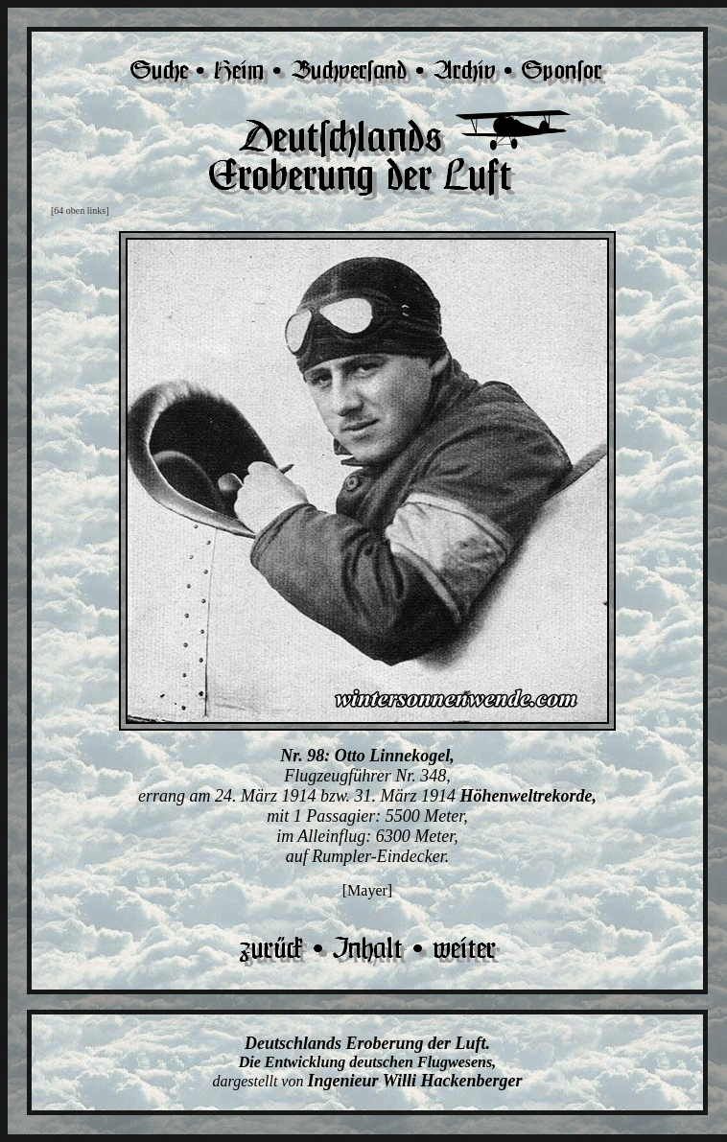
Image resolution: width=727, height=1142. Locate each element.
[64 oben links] (80, 210)
